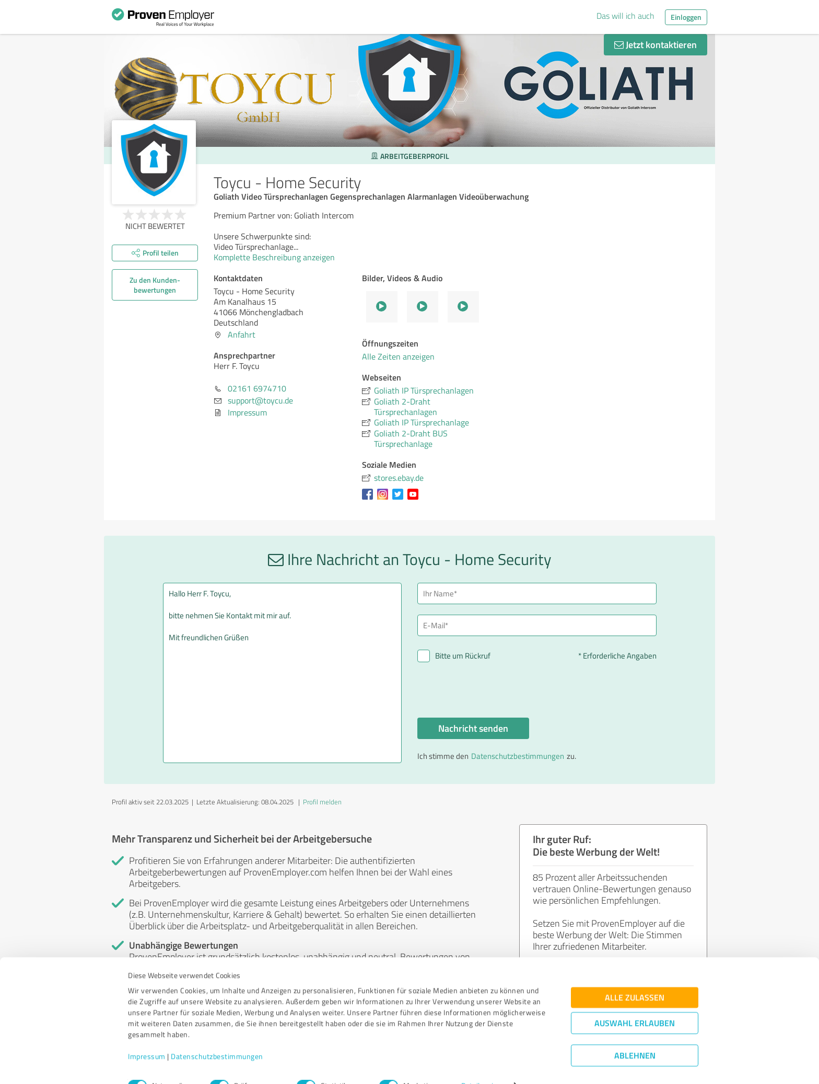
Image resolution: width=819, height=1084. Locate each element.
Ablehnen (635, 1034)
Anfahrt (241, 334)
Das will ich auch (625, 15)
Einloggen (686, 17)
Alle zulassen (634, 976)
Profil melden (322, 801)
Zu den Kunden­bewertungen (155, 285)
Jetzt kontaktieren (655, 44)
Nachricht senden (473, 728)
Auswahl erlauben (634, 1002)
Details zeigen (483, 1064)
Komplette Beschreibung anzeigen (278, 257)
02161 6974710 (257, 388)
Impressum (147, 1035)
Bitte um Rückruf (462, 655)
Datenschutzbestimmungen (217, 1035)
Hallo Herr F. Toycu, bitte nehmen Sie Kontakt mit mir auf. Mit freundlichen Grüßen (282, 673)
